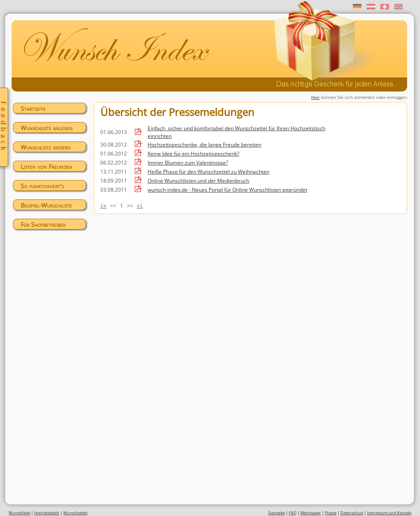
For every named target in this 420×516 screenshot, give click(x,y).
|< (103, 205)
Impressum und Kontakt (389, 513)
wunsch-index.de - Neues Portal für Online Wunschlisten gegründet (227, 189)
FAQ (292, 513)
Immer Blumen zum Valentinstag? (188, 162)
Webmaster (310, 513)
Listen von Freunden (46, 166)
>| (140, 205)
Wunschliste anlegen (47, 128)
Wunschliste (19, 513)
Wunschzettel (75, 513)
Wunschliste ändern (46, 147)
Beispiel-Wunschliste (46, 205)
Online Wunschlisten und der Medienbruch (198, 180)
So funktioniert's (42, 186)
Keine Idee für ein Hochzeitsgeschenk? (193, 153)
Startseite (33, 108)
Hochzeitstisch (46, 513)
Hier (315, 97)
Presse (331, 513)
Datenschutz (351, 513)
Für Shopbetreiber (43, 224)
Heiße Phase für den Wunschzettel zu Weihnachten (208, 171)
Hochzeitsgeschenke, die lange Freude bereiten (204, 144)
